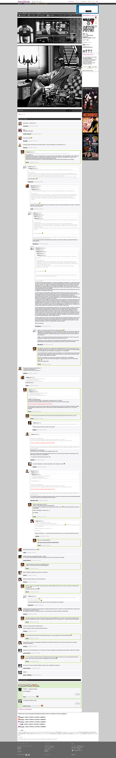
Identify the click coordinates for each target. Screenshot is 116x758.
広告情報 (19, 751)
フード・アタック (45, 733)
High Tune (90, 733)
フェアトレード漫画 (75, 748)
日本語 (20, 724)
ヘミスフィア (30, 732)
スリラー (55, 739)
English (29, 686)
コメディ (45, 739)
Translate (77, 694)
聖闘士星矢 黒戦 (25, 733)
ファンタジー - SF (39, 739)
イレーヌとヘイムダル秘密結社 (80, 733)
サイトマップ (47, 754)
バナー (18, 750)
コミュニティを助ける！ (49, 747)
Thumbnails (51, 15)
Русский (21, 726)
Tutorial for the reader (49, 746)
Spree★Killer (85, 732)
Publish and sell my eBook (77, 747)
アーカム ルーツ (64, 732)
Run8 (80, 732)
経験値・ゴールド (48, 750)
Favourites (23, 15)
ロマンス (50, 739)
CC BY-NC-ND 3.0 (76, 750)
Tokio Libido (58, 732)
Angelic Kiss (32, 733)
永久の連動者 (70, 733)
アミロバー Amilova (22, 732)
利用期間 (46, 751)
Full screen (42, 15)
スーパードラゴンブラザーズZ (40, 732)
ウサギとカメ (38, 733)
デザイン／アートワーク (29, 739)
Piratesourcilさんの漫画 (55, 733)
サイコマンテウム (51, 732)
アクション (20, 739)
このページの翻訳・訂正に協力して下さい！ (90, 67)
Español (36, 686)
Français (21, 686)
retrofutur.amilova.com (87, 47)
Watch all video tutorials (88, 70)
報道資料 (19, 748)
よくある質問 (47, 748)
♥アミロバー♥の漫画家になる (77, 746)
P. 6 (64, 15)
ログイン (78, 1)
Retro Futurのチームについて (90, 15)
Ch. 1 (60, 15)
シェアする (32, 15)
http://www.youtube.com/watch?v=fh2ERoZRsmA (48, 542)
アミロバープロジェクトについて (24, 746)
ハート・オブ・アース (74, 732)
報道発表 (19, 747)
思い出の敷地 (63, 733)
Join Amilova (71, 1)
